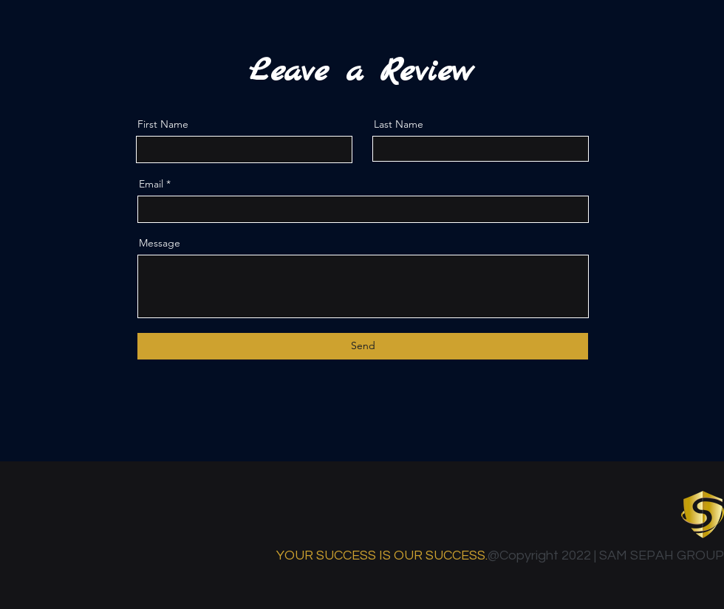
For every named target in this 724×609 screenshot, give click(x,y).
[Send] (362, 346)
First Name (162, 124)
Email (151, 184)
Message (159, 243)
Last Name (398, 124)
